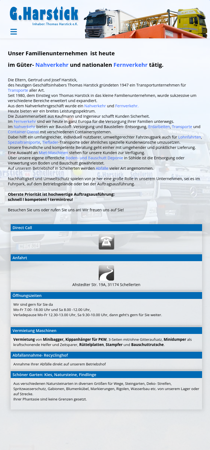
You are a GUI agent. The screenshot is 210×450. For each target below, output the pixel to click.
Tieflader (50, 142)
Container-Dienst (23, 131)
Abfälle (102, 168)
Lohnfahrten (189, 137)
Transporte (18, 90)
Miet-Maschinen (53, 152)
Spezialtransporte (24, 142)
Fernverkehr (130, 64)
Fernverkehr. (127, 105)
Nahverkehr (51, 64)
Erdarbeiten (159, 126)
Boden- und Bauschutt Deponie (94, 157)
